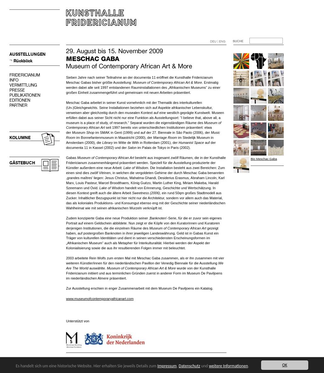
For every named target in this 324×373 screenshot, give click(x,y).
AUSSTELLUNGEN (27, 54)
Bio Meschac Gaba (264, 159)
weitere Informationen (228, 366)
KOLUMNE (20, 137)
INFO (14, 80)
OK (284, 365)
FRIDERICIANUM (24, 75)
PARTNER (18, 105)
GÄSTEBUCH (22, 163)
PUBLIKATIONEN (24, 95)
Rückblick (23, 61)
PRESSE (17, 90)
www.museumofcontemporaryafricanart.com (100, 299)
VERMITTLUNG (23, 85)
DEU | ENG (218, 41)
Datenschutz (189, 366)
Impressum (166, 366)
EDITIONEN (19, 100)
